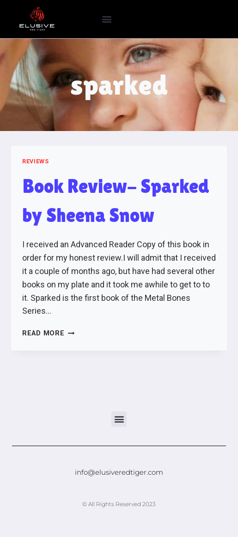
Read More (48, 333)
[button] (107, 19)
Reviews (35, 161)
